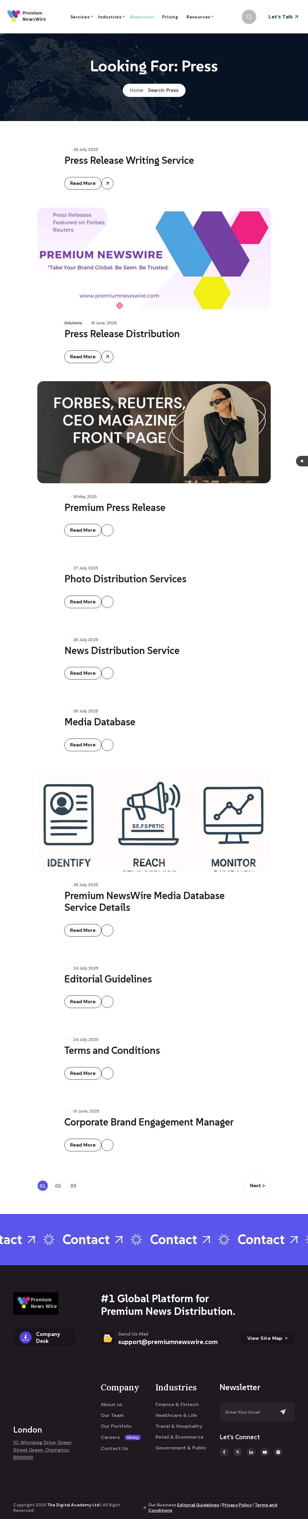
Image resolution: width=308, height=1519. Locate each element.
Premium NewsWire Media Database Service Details (144, 901)
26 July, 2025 (85, 149)
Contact (99, 1239)
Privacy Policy (237, 1505)
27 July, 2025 (85, 568)
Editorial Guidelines (108, 979)
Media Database (99, 722)
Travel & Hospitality (179, 1426)
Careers (121, 1437)
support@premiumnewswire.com (168, 1341)
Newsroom (142, 17)
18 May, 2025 (85, 496)
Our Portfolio (116, 1426)
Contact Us (114, 1448)
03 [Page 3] (73, 1186)
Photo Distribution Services (125, 579)
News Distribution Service (122, 650)
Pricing (170, 17)
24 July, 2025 (85, 968)
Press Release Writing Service (129, 160)
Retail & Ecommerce (180, 1437)
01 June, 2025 (86, 1111)
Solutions (73, 322)
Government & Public (181, 1448)
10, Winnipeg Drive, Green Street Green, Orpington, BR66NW (42, 1450)
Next (257, 1185)
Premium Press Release (114, 507)
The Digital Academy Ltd (73, 1505)
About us (111, 1404)
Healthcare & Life (176, 1415)
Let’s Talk (283, 17)
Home (136, 90)
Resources (198, 17)
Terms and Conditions (112, 1050)
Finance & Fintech (177, 1404)
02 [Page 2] (58, 1186)
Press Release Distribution (122, 334)
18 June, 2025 (104, 322)
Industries (110, 17)
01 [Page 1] (43, 1186)
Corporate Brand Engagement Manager (149, 1122)
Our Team (112, 1415)
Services (80, 17)
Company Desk (40, 1337)
